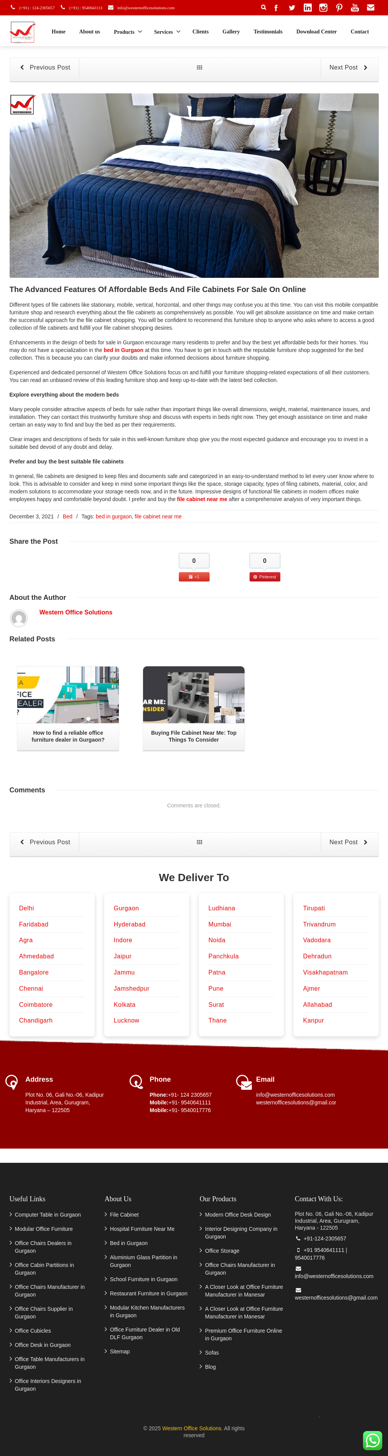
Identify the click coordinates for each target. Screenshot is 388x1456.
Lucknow (127, 1020)
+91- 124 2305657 (190, 1095)
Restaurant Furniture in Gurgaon (149, 1293)
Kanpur (313, 1020)
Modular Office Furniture (44, 1229)
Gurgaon (126, 908)
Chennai (31, 988)
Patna (216, 972)
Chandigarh (36, 1020)
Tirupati (314, 908)
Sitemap (120, 1351)
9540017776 (310, 1258)
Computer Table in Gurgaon (48, 1215)
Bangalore (34, 972)
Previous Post (44, 68)
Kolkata (125, 1004)
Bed (67, 516)
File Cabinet (124, 1215)
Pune (215, 988)
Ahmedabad (36, 956)
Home (58, 32)
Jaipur (123, 956)
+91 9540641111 (320, 1250)
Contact (360, 32)
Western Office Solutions (76, 612)
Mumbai (219, 924)
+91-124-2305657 (320, 1238)
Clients (201, 32)
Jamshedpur (132, 988)
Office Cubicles (33, 1331)
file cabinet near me (203, 499)
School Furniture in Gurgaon (144, 1279)
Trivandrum (319, 924)
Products (128, 31)
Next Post (350, 68)
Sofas (212, 1353)
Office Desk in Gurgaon (43, 1345)
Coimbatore (36, 1004)
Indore (123, 940)
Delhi (26, 908)
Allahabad (317, 1004)
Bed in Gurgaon (129, 1243)
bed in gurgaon (114, 516)
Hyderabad (130, 924)
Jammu (124, 972)
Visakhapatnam (325, 972)
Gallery (231, 32)
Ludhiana (221, 908)
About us (89, 32)
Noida (216, 940)
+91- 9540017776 (189, 1110)
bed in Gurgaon (124, 350)
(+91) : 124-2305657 (36, 7)
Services (167, 31)
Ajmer (311, 988)
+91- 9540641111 (189, 1102)
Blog (210, 1367)
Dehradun (317, 956)
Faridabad (34, 924)
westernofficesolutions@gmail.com (297, 1102)
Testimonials (268, 32)
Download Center (316, 32)
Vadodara (317, 940)
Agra (26, 940)
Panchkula (223, 956)
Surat (216, 1004)
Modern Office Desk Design (238, 1215)
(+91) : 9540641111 (87, 7)
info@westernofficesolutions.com (152, 7)
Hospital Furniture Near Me (142, 1229)
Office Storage (222, 1251)
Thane (217, 1020)
